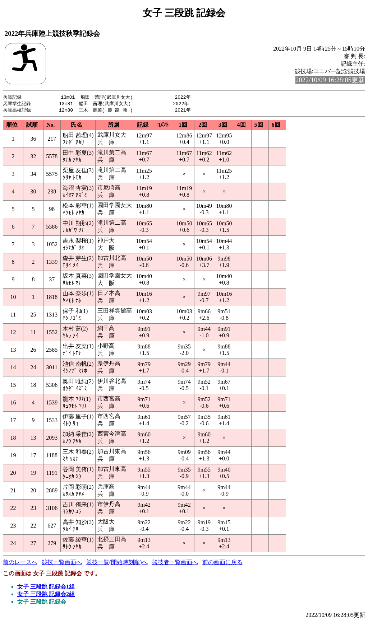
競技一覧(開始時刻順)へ (117, 563)
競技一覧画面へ (62, 563)
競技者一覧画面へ (175, 563)
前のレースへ (20, 563)
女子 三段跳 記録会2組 (46, 595)
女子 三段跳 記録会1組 (46, 588)
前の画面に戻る (222, 563)
